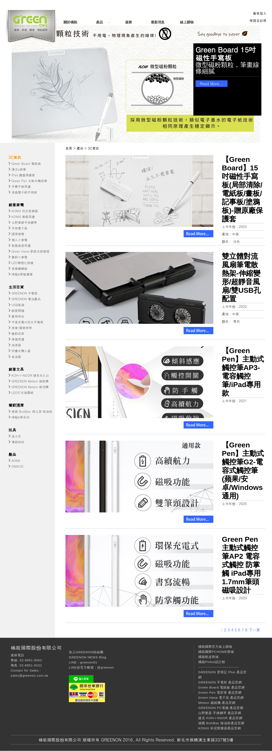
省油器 (16, 356)
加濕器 (16, 345)
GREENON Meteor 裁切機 (30, 387)
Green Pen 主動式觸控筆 (29, 180)
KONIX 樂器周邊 (23, 216)
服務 (128, 22)
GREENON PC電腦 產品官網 (220, 708)
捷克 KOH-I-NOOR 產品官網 (220, 718)
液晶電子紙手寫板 (24, 192)
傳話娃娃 (17, 442)
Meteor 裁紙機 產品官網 (216, 702)
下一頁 (254, 629)
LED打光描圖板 (22, 392)
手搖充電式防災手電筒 (27, 322)
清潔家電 (17, 234)
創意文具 (16, 369)
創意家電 (16, 204)
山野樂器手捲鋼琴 (24, 222)
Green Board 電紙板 (26, 163)
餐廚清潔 (16, 405)
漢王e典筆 (18, 169)
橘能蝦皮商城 (208, 657)
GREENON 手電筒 (24, 293)
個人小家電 (19, 240)
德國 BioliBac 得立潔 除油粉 (31, 411)
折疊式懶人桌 (21, 350)
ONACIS (17, 466)
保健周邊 (17, 339)
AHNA (15, 460)
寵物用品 (17, 316)
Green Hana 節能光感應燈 (30, 251)
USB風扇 (17, 305)
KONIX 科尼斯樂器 (24, 211)
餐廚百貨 (17, 333)
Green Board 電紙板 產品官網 (221, 687)
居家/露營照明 (21, 327)
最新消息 (157, 22)
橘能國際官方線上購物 (215, 646)
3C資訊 (14, 157)
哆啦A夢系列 (20, 417)
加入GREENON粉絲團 (86, 652)
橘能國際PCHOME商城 (216, 651)
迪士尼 (16, 436)
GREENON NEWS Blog (87, 657)
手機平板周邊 (21, 186)
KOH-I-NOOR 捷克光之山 (30, 375)
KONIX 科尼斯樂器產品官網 (219, 728)
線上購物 (187, 22)
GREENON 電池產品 (26, 299)
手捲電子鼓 (19, 228)
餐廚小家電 (19, 257)
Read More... (211, 83)
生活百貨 (16, 287)
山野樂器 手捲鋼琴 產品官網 (219, 713)
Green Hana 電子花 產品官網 (221, 697)
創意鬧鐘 (17, 310)
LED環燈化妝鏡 (22, 262)
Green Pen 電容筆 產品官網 (220, 692)
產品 (99, 22)
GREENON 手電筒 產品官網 (220, 682)
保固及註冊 (257, 20)
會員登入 (259, 13)
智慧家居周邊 (21, 245)
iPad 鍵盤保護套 (23, 175)
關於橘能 (70, 22)
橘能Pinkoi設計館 (211, 662)
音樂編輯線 (19, 268)
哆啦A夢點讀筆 (22, 274)
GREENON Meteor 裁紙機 (30, 381)
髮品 (12, 454)
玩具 (12, 430)
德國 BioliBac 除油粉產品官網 (221, 723)
